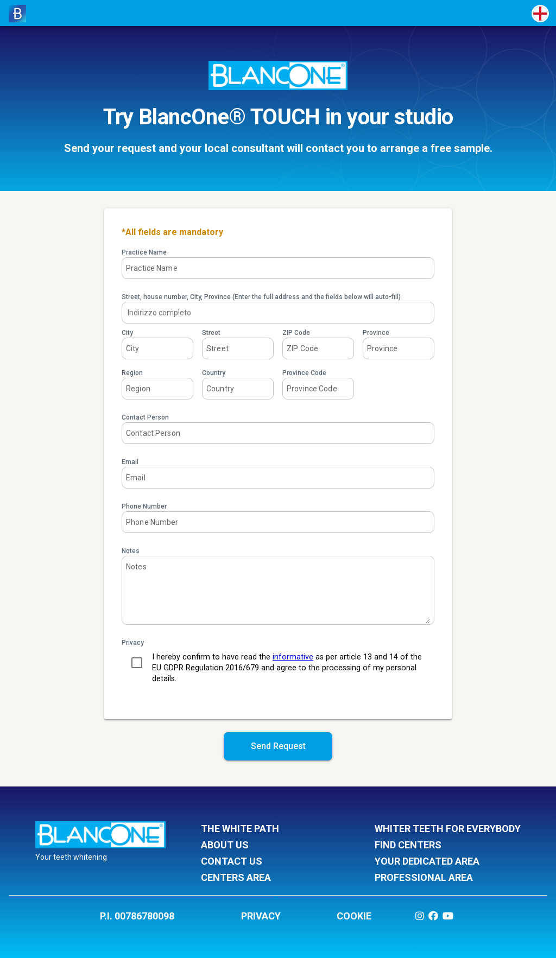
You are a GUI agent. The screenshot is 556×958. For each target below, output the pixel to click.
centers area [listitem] (274, 878)
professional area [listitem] (448, 878)
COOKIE (354, 916)
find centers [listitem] (448, 846)
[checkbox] (137, 663)
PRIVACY (261, 916)
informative (293, 657)
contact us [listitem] (274, 862)
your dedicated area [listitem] (448, 862)
